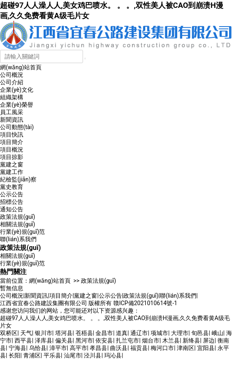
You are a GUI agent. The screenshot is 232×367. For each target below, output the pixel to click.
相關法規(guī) (17, 224)
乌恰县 (37, 348)
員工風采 (11, 112)
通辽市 (139, 333)
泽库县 (43, 340)
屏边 (209, 340)
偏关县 (64, 340)
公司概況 (11, 74)
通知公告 (11, 209)
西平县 (23, 340)
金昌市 (104, 333)
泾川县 (92, 355)
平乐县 (52, 355)
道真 (121, 333)
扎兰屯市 (127, 340)
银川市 (43, 333)
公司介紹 (11, 82)
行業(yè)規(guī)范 (22, 231)
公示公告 (11, 194)
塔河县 (64, 333)
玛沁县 (113, 355)
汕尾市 (72, 355)
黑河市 (84, 340)
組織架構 (11, 97)
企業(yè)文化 (16, 89)
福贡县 (139, 348)
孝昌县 (98, 348)
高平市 (78, 348)
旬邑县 (200, 333)
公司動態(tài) (17, 127)
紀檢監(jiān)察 (18, 179)
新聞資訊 (11, 119)
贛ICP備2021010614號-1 (145, 303)
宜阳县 (206, 348)
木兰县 (171, 340)
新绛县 (191, 340)
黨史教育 (11, 187)
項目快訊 (11, 134)
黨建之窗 (11, 164)
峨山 (217, 333)
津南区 (185, 348)
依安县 (104, 340)
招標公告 (11, 201)
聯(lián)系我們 (18, 239)
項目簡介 (11, 142)
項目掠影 (11, 157)
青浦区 (32, 355)
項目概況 (11, 149)
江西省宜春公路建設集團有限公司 (43, 303)
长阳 (14, 355)
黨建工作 (11, 172)
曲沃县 (118, 348)
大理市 (179, 333)
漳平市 (58, 348)
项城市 (159, 333)
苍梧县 (84, 333)
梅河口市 (162, 348)
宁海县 (17, 348)
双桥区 (8, 333)
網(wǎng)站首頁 (21, 67)
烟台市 (150, 340)
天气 (26, 333)
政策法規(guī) (17, 216)
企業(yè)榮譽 (16, 104)
